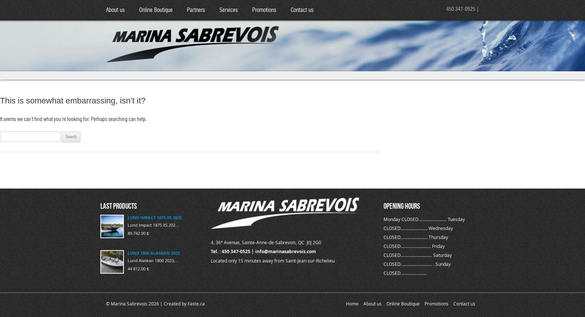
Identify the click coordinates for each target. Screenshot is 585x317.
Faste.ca (196, 304)
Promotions (264, 10)
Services (228, 10)
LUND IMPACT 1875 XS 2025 (155, 217)
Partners (196, 10)
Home (352, 304)
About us (115, 10)
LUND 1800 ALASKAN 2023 (154, 253)
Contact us (302, 10)
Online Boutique (156, 10)
